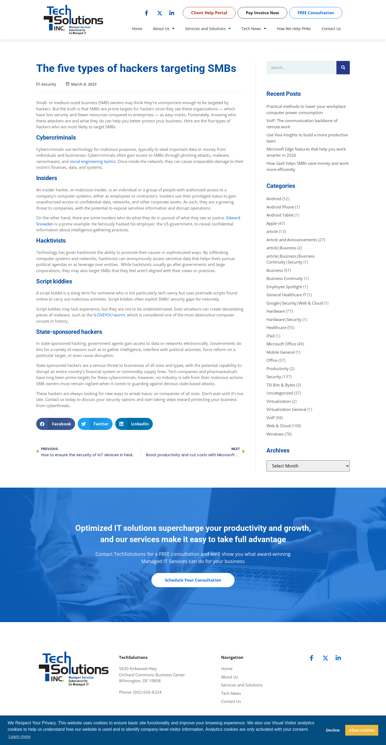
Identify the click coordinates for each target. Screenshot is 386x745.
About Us (164, 28)
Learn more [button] (20, 736)
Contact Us (331, 28)
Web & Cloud (278, 425)
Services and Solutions (208, 28)
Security (48, 84)
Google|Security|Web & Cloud (294, 303)
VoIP (270, 417)
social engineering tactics (92, 161)
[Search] (343, 67)
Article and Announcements (291, 239)
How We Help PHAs (294, 28)
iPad (270, 335)
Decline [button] (333, 730)
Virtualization (278, 401)
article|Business (281, 247)
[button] (55, 424)
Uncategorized (279, 393)
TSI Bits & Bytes (280, 385)
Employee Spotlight (284, 286)
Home (137, 28)
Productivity (277, 368)
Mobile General (280, 352)
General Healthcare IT (286, 294)
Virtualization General (286, 409)
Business (274, 270)
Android (273, 198)
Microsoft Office (281, 343)
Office (271, 360)
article (272, 231)
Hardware (275, 311)
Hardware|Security (284, 319)
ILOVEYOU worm (108, 314)
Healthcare (276, 327)
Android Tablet (280, 215)
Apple (271, 223)
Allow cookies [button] (362, 730)
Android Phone (280, 207)
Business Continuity (284, 278)
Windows (275, 434)
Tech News (254, 28)
